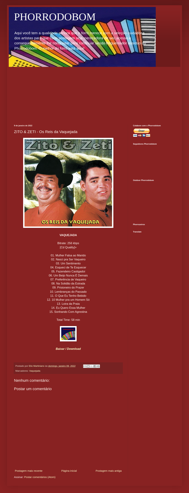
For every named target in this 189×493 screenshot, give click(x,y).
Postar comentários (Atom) (39, 477)
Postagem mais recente (29, 470)
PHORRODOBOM (55, 17)
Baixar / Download (68, 348)
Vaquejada (34, 371)
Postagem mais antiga (109, 470)
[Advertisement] (94, 93)
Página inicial (69, 470)
